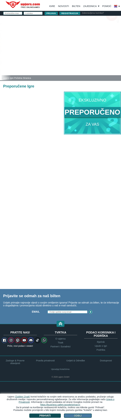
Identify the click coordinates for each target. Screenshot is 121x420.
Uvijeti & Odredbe (82, 53)
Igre (52, 6)
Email (36, 311)
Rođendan (60, 47)
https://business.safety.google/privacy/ (60, 404)
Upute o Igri (101, 345)
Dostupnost (106, 360)
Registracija (69, 13)
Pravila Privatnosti (68, 56)
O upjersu (60, 338)
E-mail (57, 34)
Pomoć (106, 6)
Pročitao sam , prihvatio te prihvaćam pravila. (80, 54)
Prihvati (45, 415)
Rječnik (101, 342)
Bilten (76, 6)
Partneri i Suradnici (61, 346)
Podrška (100, 349)
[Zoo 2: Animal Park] (1, 48)
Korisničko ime (64, 28)
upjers (23, 5)
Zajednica (90, 6)
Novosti (63, 6)
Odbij (78, 415)
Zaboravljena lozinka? (93, 13)
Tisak (60, 342)
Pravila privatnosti (45, 360)
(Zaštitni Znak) (22, 396)
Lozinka (58, 40)
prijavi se (78, 19)
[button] (60, 324)
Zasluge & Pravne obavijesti (15, 362)
